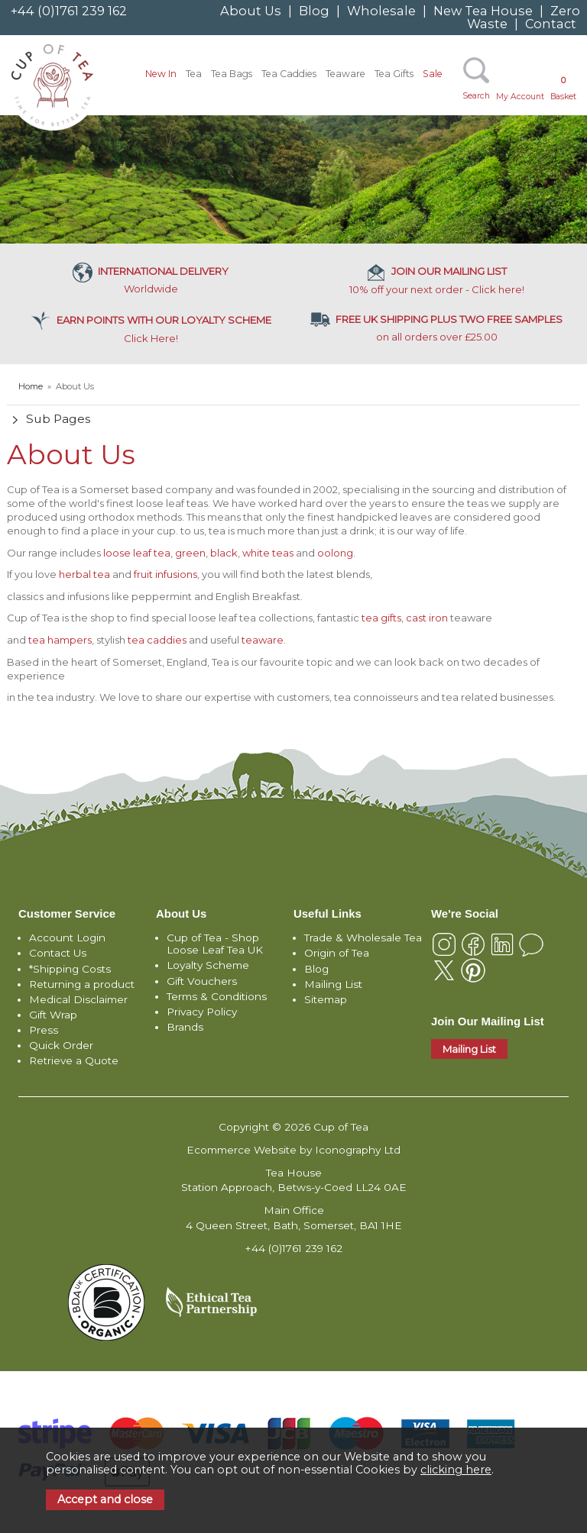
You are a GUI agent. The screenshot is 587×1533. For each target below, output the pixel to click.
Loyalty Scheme (208, 965)
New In (161, 73)
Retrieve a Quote (73, 1060)
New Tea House (483, 10)
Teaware (345, 73)
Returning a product (82, 984)
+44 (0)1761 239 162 (69, 10)
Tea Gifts (394, 73)
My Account (520, 97)
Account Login (67, 937)
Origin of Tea (336, 953)
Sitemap (325, 999)
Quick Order (61, 1045)
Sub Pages (58, 418)
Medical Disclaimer (78, 999)
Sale (433, 73)
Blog (314, 10)
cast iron (427, 618)
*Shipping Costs (70, 969)
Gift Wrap (53, 1015)
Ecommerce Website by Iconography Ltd (293, 1150)
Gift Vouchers (202, 981)
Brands (185, 1027)
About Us (250, 10)
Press (43, 1030)
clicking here (455, 1470)
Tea (194, 73)
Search (476, 96)
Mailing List (333, 984)
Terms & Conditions (217, 996)
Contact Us (57, 953)
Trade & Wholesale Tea (363, 937)
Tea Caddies (288, 73)
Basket (563, 88)
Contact (550, 23)
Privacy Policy (202, 1011)
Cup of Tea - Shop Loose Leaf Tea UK (215, 943)
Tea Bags (231, 73)
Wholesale (381, 10)
